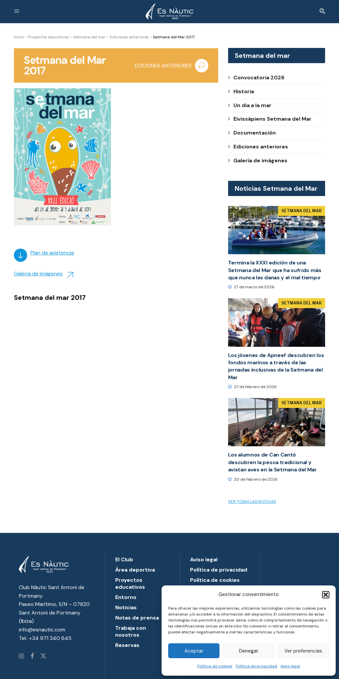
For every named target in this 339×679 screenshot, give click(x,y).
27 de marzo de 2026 (251, 287)
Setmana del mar (89, 37)
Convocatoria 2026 (256, 77)
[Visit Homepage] (169, 11)
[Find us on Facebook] (32, 656)
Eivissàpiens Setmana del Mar (270, 118)
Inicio (19, 37)
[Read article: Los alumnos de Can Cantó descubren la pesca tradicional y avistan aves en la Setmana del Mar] (276, 422)
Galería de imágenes (38, 273)
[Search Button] (322, 11)
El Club (124, 559)
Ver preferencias (303, 651)
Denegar (248, 651)
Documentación (252, 132)
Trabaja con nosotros (130, 631)
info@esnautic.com (42, 629)
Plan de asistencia (52, 252)
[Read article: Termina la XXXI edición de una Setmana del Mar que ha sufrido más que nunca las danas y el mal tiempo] (276, 230)
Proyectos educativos (48, 37)
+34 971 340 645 (50, 638)
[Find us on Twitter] (43, 656)
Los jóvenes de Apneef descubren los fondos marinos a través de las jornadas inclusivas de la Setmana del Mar (276, 366)
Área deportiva (135, 569)
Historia (241, 91)
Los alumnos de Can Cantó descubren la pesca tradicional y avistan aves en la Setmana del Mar (272, 462)
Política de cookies (214, 666)
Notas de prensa (137, 617)
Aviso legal (290, 666)
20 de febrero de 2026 (253, 479)
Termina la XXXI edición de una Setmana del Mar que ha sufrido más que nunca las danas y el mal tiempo (274, 270)
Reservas (127, 645)
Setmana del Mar (301, 210)
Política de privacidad (256, 666)
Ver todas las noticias (252, 501)
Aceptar (193, 651)
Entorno (125, 597)
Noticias (126, 607)
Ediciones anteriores (129, 37)
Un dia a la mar (249, 105)
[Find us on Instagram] (21, 656)
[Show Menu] (17, 11)
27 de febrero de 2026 (252, 386)
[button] (325, 594)
